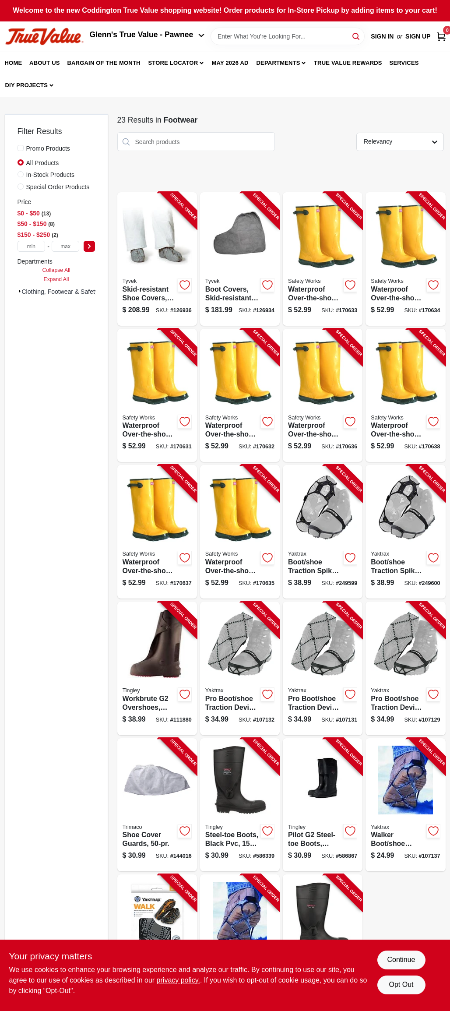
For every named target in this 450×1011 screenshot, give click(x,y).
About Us (44, 63)
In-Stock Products (50, 175)
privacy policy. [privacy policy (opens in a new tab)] (178, 980)
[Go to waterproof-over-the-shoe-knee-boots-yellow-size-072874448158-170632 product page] (240, 395)
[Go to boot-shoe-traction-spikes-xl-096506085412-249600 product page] (405, 532)
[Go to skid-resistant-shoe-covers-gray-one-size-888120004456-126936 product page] (157, 259)
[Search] (356, 35)
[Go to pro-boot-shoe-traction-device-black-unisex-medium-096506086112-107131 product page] (322, 668)
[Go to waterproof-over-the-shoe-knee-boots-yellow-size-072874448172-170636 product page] (322, 395)
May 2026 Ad (230, 63)
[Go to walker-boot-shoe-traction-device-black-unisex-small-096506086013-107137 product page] (405, 805)
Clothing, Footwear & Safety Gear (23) (74, 291)
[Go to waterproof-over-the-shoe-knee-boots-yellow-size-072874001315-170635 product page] (240, 532)
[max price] (66, 246)
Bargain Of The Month (103, 63)
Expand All (56, 279)
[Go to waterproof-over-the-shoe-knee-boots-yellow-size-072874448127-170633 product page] (322, 259)
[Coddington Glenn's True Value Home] (44, 37)
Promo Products (48, 148)
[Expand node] (20, 291)
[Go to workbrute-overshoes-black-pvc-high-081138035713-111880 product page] (157, 668)
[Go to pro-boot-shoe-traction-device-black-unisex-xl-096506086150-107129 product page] (405, 668)
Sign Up (418, 36)
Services (404, 63)
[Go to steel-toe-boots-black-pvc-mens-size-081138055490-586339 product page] (240, 805)
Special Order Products (58, 187)
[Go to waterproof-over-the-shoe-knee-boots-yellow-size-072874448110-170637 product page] (157, 532)
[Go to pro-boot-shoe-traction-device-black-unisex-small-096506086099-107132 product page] (240, 668)
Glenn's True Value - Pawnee (147, 34)
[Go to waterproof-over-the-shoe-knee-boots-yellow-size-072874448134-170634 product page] (405, 259)
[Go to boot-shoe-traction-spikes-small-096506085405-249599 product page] (322, 532)
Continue (401, 959)
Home (13, 63)
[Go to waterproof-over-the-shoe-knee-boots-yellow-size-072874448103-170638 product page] (405, 395)
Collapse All (56, 270)
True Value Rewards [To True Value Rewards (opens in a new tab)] (348, 63)
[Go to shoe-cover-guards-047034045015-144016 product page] (157, 805)
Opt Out (401, 984)
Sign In (382, 36)
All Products (42, 163)
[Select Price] (89, 246)
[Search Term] (288, 36)
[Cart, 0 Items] (441, 36)
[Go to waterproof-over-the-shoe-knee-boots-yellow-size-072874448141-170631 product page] (157, 395)
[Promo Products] (21, 148)
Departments (278, 63)
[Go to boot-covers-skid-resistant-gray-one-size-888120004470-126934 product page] (240, 259)
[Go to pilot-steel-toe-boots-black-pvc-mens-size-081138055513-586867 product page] (322, 805)
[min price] (32, 246)
